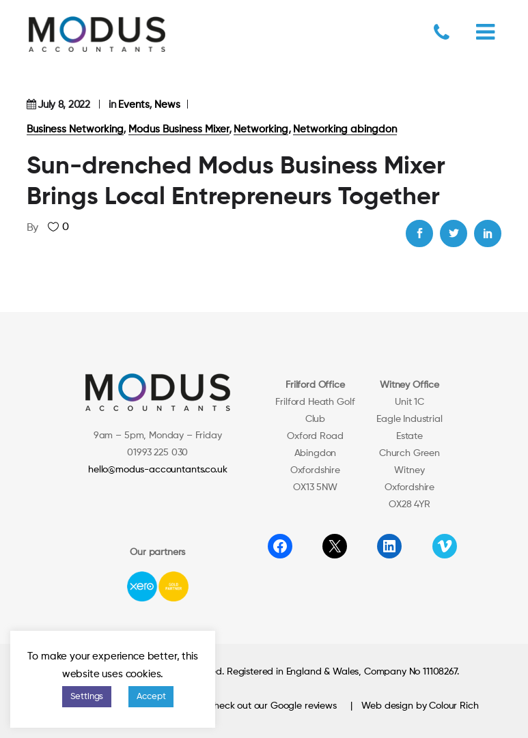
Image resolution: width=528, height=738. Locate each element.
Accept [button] (151, 696)
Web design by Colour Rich (419, 706)
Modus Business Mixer (179, 129)
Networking (261, 129)
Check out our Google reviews (272, 706)
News (167, 105)
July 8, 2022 (63, 105)
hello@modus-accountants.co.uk (157, 469)
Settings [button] (87, 696)
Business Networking (75, 129)
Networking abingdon (345, 129)
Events (134, 105)
